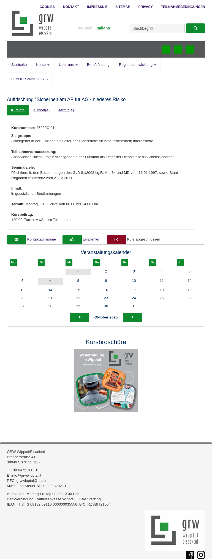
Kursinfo (18, 110)
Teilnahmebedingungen (183, 7)
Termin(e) (66, 110)
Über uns (68, 65)
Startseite (19, 65)
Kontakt (71, 7)
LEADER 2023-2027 (29, 79)
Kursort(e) (41, 110)
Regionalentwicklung (137, 65)
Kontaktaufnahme (32, 239)
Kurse (43, 65)
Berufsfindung (98, 65)
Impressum (97, 7)
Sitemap (122, 7)
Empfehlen (81, 239)
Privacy (145, 7)
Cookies (47, 7)
